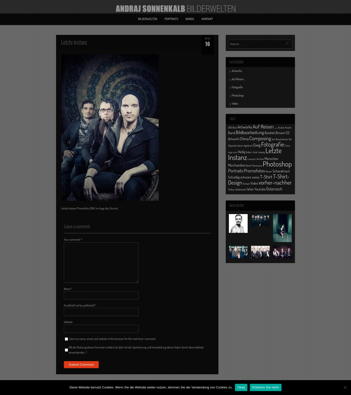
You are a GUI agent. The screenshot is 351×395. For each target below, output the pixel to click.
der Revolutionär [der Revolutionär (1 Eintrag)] (280, 139)
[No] (344, 387)
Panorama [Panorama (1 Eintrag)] (257, 165)
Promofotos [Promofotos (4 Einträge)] (254, 171)
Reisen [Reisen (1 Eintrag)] (268, 171)
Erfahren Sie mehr (265, 387)
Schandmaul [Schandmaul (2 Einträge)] (281, 171)
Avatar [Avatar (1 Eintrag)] (281, 127)
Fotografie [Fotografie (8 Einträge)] (272, 144)
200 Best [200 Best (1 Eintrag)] (232, 127)
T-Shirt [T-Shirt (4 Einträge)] (266, 177)
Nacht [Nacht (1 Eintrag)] (249, 165)
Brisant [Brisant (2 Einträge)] (280, 132)
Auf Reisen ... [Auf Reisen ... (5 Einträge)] (265, 126)
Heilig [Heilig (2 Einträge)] (241, 151)
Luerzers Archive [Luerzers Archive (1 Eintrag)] (256, 159)
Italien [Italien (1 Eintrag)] (249, 152)
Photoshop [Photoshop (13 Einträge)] (277, 163)
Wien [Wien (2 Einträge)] (250, 189)
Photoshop (238, 95)
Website (68, 322)
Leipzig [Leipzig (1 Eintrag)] (261, 152)
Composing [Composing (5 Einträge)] (260, 138)
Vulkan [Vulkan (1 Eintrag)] (231, 189)
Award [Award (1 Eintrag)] (288, 127)
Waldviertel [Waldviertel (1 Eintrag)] (240, 189)
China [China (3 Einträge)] (244, 138)
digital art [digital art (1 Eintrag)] (248, 145)
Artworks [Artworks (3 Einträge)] (245, 126)
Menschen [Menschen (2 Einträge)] (271, 158)
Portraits (171, 19)
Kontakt (207, 19)
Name (68, 289)
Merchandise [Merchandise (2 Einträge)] (236, 165)
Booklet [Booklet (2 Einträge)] (270, 132)
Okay (241, 387)
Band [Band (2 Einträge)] (231, 132)
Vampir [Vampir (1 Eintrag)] (246, 183)
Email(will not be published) (80, 305)
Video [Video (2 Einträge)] (254, 183)
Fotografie (237, 87)
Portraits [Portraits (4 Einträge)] (235, 171)
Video (235, 103)
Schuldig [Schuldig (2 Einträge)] (234, 177)
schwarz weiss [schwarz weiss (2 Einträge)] (249, 177)
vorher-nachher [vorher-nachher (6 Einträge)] (275, 182)
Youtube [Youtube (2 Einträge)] (260, 189)
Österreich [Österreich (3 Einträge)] (274, 188)
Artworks (237, 71)
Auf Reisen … (239, 79)
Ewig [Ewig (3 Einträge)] (257, 145)
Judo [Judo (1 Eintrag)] (255, 152)
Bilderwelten (147, 19)
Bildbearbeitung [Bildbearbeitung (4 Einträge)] (250, 132)
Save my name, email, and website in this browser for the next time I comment (112, 339)
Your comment (73, 239)
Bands (190, 19)
